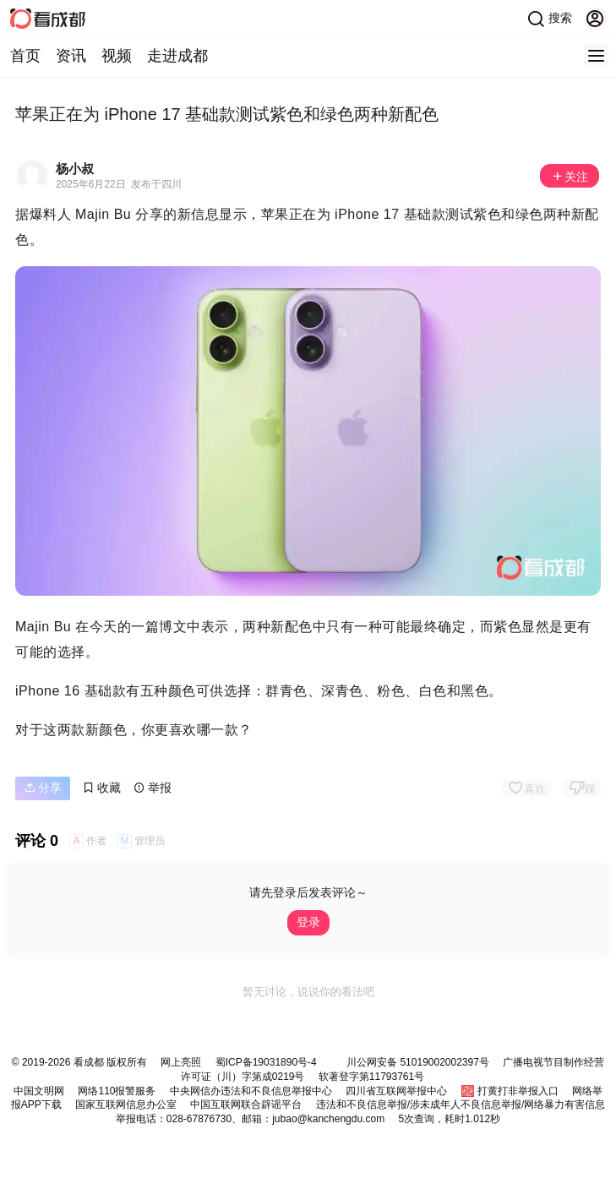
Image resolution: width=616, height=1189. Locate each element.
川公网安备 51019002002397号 (417, 1062)
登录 (308, 922)
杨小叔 (75, 168)
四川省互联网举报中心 (396, 1091)
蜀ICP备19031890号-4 (266, 1062)
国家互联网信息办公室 (126, 1104)
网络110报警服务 (116, 1091)
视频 (116, 55)
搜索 (549, 18)
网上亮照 (181, 1062)
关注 (569, 176)
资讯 (71, 55)
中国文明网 (39, 1091)
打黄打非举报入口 (518, 1091)
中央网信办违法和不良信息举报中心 (251, 1091)
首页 (25, 55)
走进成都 (177, 55)
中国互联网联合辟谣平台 (246, 1104)
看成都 (86, 1062)
